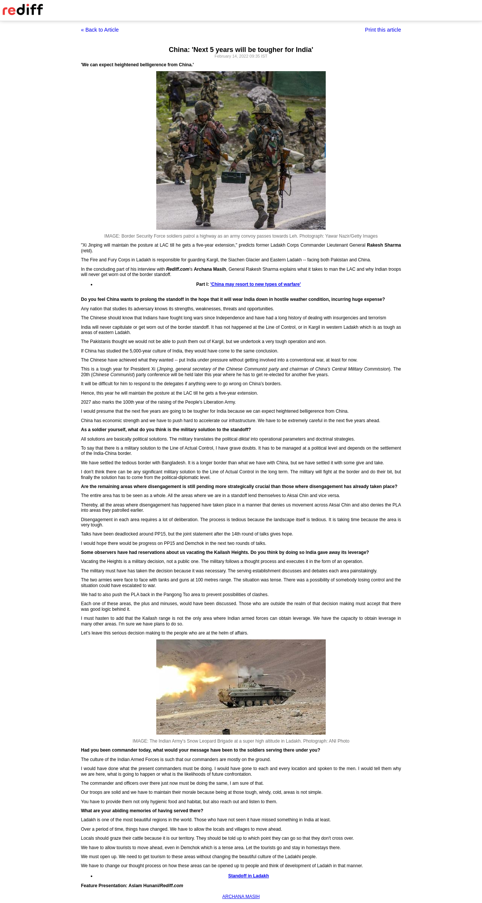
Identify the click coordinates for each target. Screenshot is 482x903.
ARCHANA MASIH (240, 896)
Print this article (383, 30)
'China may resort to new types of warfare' (255, 284)
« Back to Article (100, 30)
